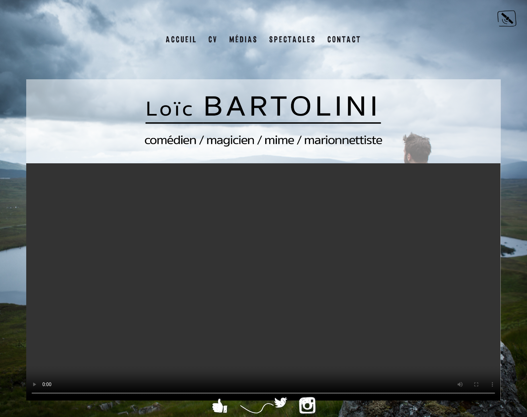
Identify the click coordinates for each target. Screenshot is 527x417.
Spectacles (292, 39)
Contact (344, 39)
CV (213, 39)
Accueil (181, 39)
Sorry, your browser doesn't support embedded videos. (263, 282)
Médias (243, 39)
